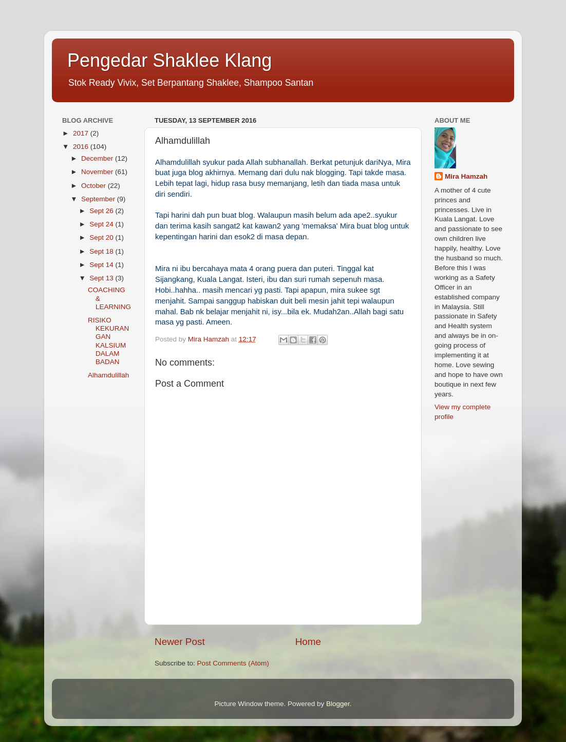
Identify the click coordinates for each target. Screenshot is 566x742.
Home (308, 641)
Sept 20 (102, 237)
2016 (81, 146)
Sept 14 (102, 265)
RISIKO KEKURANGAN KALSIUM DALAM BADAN (108, 341)
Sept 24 (102, 224)
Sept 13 (102, 278)
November (98, 172)
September (99, 199)
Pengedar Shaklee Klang (169, 60)
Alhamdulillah (108, 375)
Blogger (338, 704)
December (98, 158)
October (94, 185)
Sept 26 (102, 211)
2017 (81, 133)
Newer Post (180, 641)
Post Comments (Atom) (233, 663)
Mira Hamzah (466, 176)
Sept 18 (102, 251)
